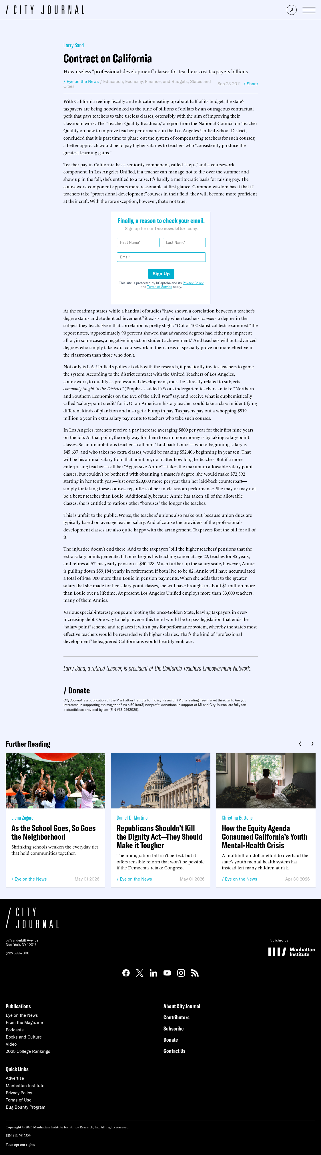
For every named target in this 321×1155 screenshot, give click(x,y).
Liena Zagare (22, 817)
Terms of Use (18, 1100)
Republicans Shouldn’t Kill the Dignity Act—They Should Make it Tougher (159, 836)
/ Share (251, 83)
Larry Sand (73, 45)
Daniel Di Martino (132, 817)
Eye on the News (31, 879)
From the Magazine (24, 1022)
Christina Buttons (237, 817)
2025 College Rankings (28, 1051)
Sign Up (161, 273)
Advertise (15, 1078)
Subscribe (174, 1028)
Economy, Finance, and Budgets (156, 81)
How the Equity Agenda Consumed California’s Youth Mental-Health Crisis (264, 836)
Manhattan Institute (25, 1085)
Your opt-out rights (20, 1144)
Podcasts (15, 1030)
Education (113, 81)
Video (11, 1044)
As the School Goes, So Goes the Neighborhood (53, 832)
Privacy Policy (193, 283)
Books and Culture (24, 1037)
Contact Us (175, 1050)
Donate (79, 690)
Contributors (177, 1017)
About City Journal (182, 1006)
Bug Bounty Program (25, 1107)
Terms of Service (159, 286)
